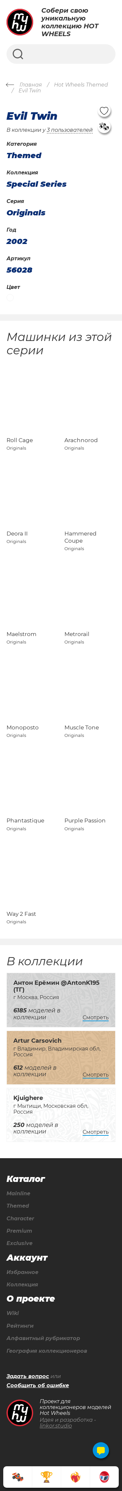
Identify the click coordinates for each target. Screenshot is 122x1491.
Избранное (22, 1272)
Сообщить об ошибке (38, 1386)
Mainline (18, 1194)
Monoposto (23, 727)
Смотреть (96, 1017)
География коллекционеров (47, 1351)
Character (20, 1219)
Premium (19, 1231)
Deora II (17, 533)
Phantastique (25, 820)
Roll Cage (20, 440)
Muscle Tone (81, 727)
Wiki (13, 1313)
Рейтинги (20, 1326)
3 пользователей (70, 130)
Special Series (37, 184)
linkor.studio (56, 1426)
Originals (26, 212)
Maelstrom (21, 634)
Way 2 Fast (21, 914)
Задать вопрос (28, 1376)
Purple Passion (85, 820)
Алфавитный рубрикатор (43, 1338)
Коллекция (22, 1285)
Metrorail (76, 634)
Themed (18, 1206)
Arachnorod (81, 440)
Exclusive (20, 1243)
